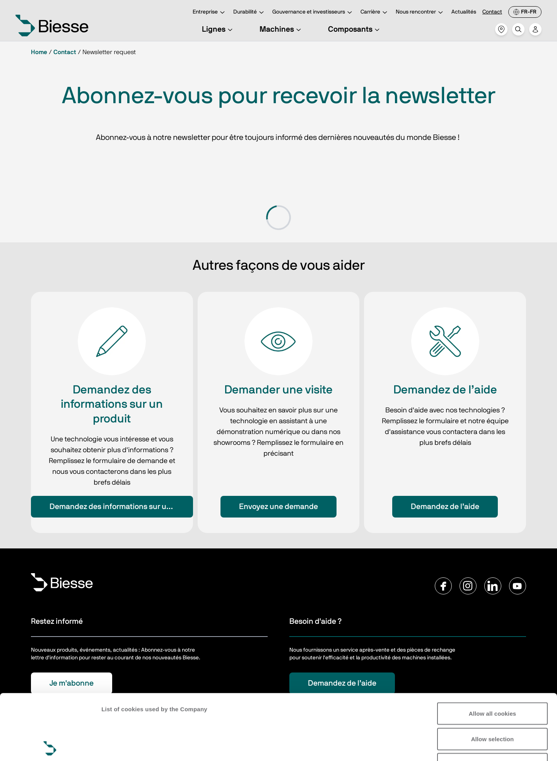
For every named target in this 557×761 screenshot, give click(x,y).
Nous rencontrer (420, 12)
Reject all (493, 698)
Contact (492, 12)
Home (39, 52)
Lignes (218, 29)
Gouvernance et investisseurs (313, 12)
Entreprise (210, 12)
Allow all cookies (492, 648)
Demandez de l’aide (445, 507)
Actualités (463, 12)
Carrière (375, 12)
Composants (355, 29)
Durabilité (249, 12)
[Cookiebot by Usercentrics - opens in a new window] (50, 746)
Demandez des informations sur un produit (121, 507)
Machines (281, 29)
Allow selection (492, 673)
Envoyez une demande (278, 507)
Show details (119, 745)
